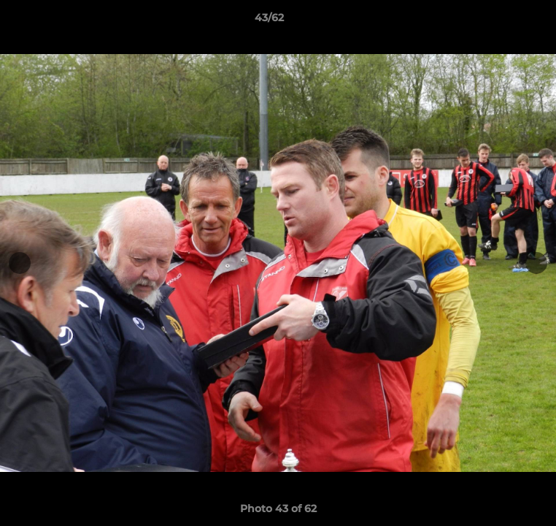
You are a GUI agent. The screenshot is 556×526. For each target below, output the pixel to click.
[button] (503, 21)
